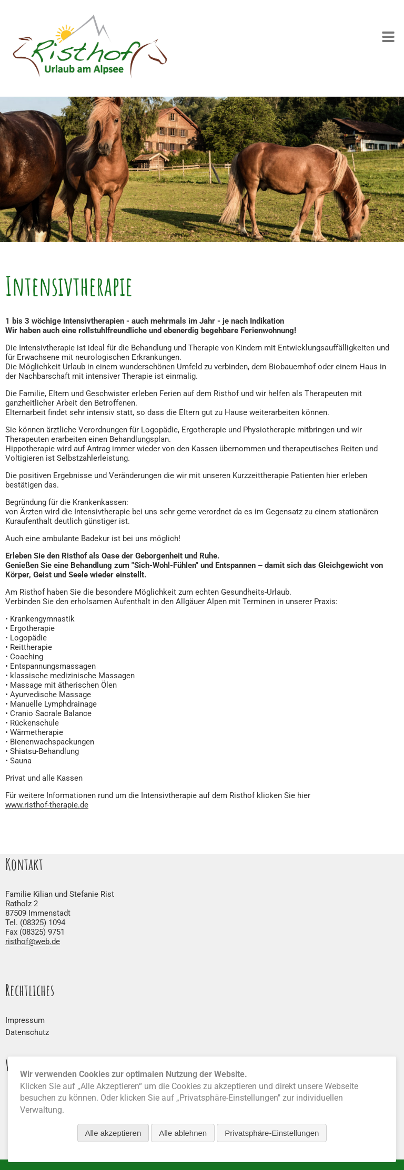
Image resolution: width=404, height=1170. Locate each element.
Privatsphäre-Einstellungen (272, 1132)
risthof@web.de (32, 941)
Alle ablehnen (183, 1132)
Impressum (25, 1020)
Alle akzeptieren (113, 1132)
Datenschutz (27, 1032)
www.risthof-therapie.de (46, 805)
